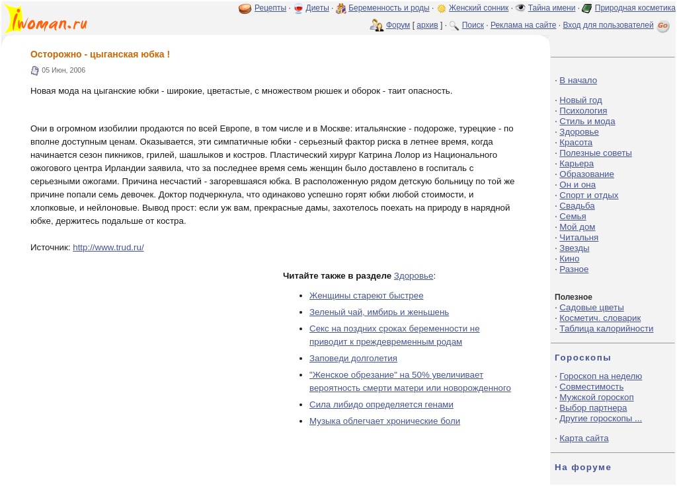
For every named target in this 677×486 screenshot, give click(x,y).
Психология (583, 111)
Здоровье (414, 276)
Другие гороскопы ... (600, 418)
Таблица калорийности (606, 328)
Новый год (580, 100)
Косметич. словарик (600, 318)
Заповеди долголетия (353, 358)
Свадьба (576, 206)
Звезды (574, 248)
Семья (572, 216)
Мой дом (577, 227)
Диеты (317, 8)
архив (427, 25)
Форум (398, 25)
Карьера (576, 163)
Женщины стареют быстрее (366, 295)
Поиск (473, 25)
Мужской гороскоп (596, 397)
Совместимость (591, 387)
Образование (586, 174)
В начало (578, 80)
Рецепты (270, 8)
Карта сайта (583, 438)
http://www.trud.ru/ (108, 247)
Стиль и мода (587, 121)
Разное (573, 269)
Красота (575, 142)
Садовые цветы (591, 307)
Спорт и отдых (588, 195)
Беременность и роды (389, 8)
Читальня (578, 237)
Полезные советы (595, 153)
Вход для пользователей (617, 25)
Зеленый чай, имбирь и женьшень (379, 312)
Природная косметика (635, 8)
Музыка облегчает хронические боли (384, 421)
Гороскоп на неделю (600, 376)
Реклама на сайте (524, 25)
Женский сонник (478, 8)
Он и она (577, 185)
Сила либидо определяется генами (381, 404)
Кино (569, 258)
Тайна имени (552, 8)
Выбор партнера (593, 408)
